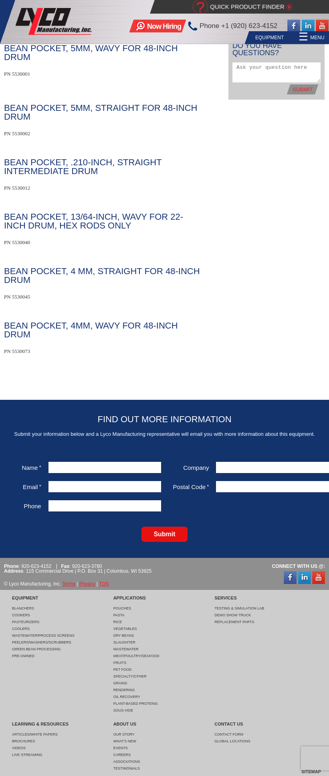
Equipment (187, 37)
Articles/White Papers (35, 734)
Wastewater (126, 649)
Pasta (119, 615)
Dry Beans (123, 636)
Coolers (21, 629)
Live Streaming (27, 755)
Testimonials (126, 768)
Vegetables (125, 629)
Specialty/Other (130, 676)
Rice (117, 622)
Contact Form (228, 734)
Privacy (87, 584)
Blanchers (23, 608)
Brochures (23, 741)
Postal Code (191, 486)
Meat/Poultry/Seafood (136, 656)
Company (196, 467)
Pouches (122, 608)
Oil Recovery (126, 697)
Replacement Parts (234, 622)
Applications (230, 37)
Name (31, 467)
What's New (124, 741)
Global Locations (232, 741)
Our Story (124, 734)
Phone (32, 506)
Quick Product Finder (247, 7)
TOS (104, 584)
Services (272, 37)
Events (120, 748)
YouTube (322, 26)
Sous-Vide (123, 710)
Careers (122, 755)
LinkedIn (308, 26)
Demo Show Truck (232, 615)
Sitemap (311, 771)
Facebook (293, 26)
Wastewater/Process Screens (43, 636)
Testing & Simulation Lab (239, 608)
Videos (19, 748)
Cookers (21, 615)
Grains (120, 683)
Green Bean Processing (36, 649)
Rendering (124, 690)
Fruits (120, 663)
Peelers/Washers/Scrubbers (41, 642)
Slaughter (124, 642)
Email (32, 486)
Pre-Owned (23, 656)
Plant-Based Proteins (135, 704)
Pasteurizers (25, 622)
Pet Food (122, 670)
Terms (69, 584)
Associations (126, 762)
